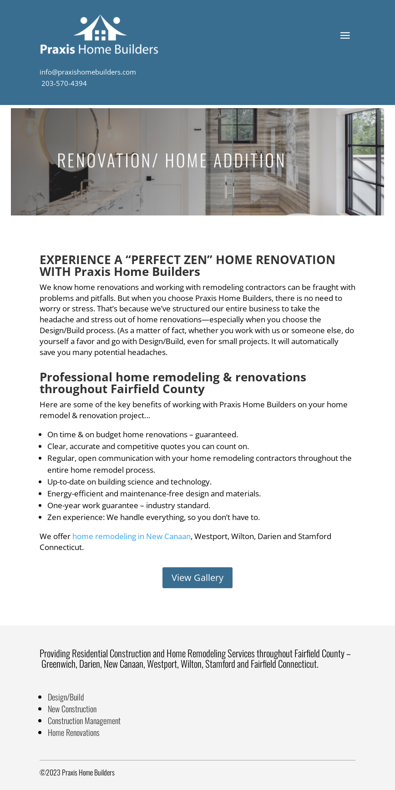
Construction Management (84, 720)
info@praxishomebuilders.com (88, 71)
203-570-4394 (63, 83)
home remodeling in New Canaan (131, 536)
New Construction (72, 709)
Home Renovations (74, 732)
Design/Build (66, 697)
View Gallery (197, 577)
